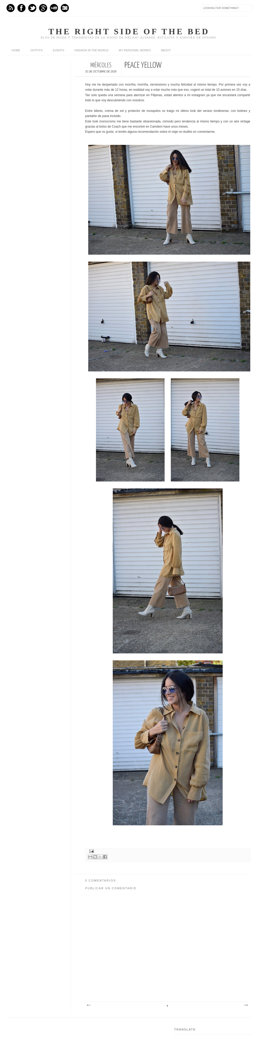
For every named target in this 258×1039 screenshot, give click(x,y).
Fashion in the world (91, 50)
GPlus (43, 8)
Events (58, 50)
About (166, 50)
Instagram (65, 8)
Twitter (32, 8)
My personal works (134, 50)
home (16, 50)
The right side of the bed (129, 31)
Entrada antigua (245, 1005)
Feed (10, 8)
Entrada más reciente (88, 1005)
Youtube (54, 8)
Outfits (36, 50)
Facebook (21, 8)
